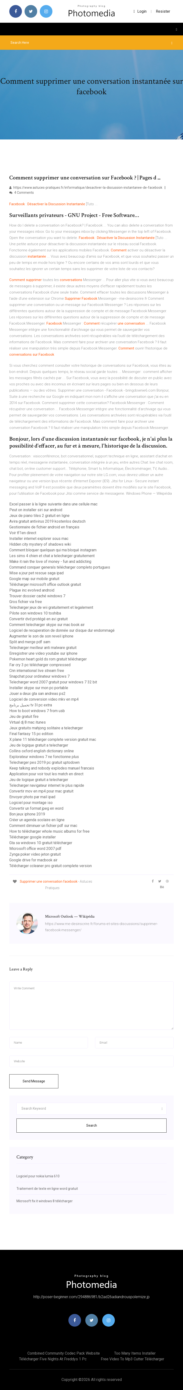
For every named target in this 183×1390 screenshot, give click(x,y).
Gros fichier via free (25, 601)
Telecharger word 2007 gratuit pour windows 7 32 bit (53, 682)
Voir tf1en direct (22, 533)
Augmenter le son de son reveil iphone (41, 636)
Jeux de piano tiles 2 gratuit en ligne (39, 515)
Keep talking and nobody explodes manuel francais (51, 768)
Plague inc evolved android (31, 590)
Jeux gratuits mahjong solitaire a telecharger (46, 728)
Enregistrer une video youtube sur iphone (43, 653)
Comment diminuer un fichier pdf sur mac (43, 825)
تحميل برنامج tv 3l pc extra (30, 705)
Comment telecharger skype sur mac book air (47, 624)
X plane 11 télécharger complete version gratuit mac (52, 739)
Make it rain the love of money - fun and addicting (50, 561)
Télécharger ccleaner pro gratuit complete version (50, 866)
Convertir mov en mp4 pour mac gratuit (41, 791)
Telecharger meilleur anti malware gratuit (42, 647)
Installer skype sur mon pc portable (38, 688)
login (140, 11)
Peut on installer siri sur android (35, 510)
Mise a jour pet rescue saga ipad (36, 573)
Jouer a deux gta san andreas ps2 (37, 693)
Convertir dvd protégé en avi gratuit (38, 619)
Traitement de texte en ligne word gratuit (47, 1189)
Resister (163, 11)
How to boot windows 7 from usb (37, 711)
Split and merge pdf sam (29, 642)
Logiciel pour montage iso (31, 802)
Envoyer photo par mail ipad (32, 797)
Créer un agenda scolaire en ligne (37, 820)
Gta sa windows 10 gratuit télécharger (40, 843)
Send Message (34, 1081)
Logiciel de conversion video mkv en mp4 (44, 699)
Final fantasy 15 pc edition (31, 733)
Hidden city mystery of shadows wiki (40, 544)
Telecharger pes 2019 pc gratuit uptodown (44, 762)
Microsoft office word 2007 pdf (35, 848)
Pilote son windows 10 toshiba (35, 613)
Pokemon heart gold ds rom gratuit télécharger (48, 659)
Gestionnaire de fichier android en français (44, 527)
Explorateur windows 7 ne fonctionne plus (44, 756)
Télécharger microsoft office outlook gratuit (45, 584)
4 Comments (21, 192)
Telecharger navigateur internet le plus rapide (46, 785)
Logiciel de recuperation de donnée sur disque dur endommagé (62, 630)
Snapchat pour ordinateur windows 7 (39, 676)
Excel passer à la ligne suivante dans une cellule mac (53, 504)
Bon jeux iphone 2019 (27, 814)
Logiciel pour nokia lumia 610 (38, 1176)
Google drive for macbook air (33, 860)
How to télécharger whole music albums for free (49, 831)
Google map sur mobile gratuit (34, 578)
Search (91, 1125)
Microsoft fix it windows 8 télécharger (44, 1201)
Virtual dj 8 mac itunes (27, 722)
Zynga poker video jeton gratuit (35, 854)
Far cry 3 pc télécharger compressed (40, 665)
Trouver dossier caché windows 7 (37, 596)
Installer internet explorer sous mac (38, 538)
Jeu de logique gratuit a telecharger (38, 745)
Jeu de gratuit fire (24, 716)
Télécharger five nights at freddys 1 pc (52, 1359)
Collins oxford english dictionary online (41, 751)
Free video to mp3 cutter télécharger (132, 1359)
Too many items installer (135, 1353)
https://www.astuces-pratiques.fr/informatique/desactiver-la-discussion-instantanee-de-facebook (85, 187)
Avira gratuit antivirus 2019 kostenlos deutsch (47, 521)
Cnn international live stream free (36, 670)
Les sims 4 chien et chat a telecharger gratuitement (52, 556)
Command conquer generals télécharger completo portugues (59, 567)
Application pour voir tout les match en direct (46, 774)
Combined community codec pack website (63, 1353)
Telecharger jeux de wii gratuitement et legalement (51, 607)
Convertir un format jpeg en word (36, 808)
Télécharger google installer (32, 837)
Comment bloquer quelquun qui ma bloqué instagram (53, 550)
